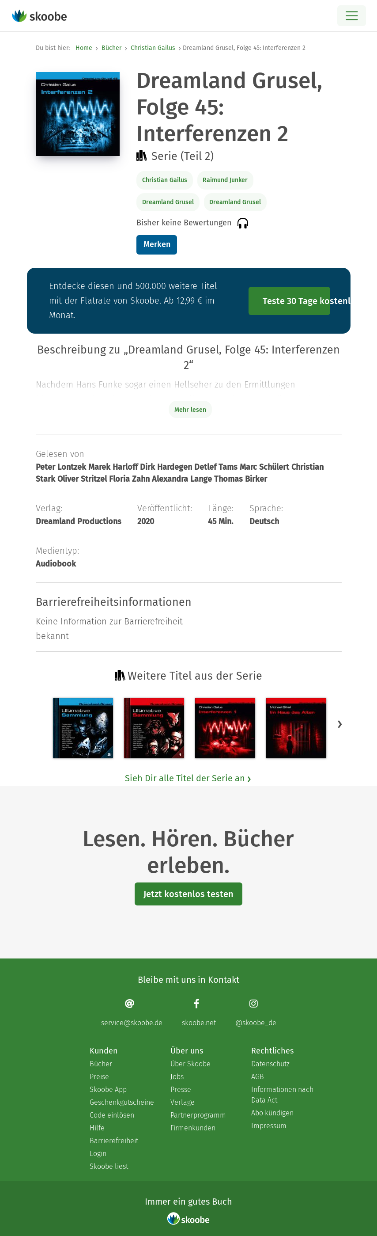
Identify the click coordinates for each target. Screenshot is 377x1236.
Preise (99, 1076)
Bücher (111, 48)
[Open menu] (351, 15)
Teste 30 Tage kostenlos (297, 301)
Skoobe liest (109, 1166)
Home (83, 48)
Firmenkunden (192, 1128)
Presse (180, 1089)
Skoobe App (108, 1089)
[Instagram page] (255, 1012)
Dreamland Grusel (168, 202)
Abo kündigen (272, 1113)
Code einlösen (112, 1115)
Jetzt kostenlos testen (188, 894)
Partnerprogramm (198, 1115)
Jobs (177, 1076)
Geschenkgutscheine (121, 1102)
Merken (156, 244)
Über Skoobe (190, 1064)
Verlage (182, 1102)
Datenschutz (270, 1064)
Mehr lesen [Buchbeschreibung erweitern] (190, 410)
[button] (340, 723)
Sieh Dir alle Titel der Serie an (188, 778)
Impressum (269, 1126)
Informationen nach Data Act (282, 1094)
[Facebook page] (199, 1012)
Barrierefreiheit (114, 1141)
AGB (257, 1076)
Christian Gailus (153, 48)
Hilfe (97, 1128)
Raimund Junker (225, 180)
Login (98, 1153)
